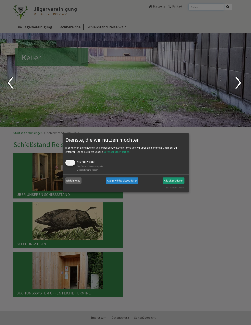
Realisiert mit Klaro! (175, 187)
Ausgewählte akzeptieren (122, 180)
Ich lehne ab (73, 180)
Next (238, 83)
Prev (10, 83)
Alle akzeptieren (173, 180)
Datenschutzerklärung (117, 152)
